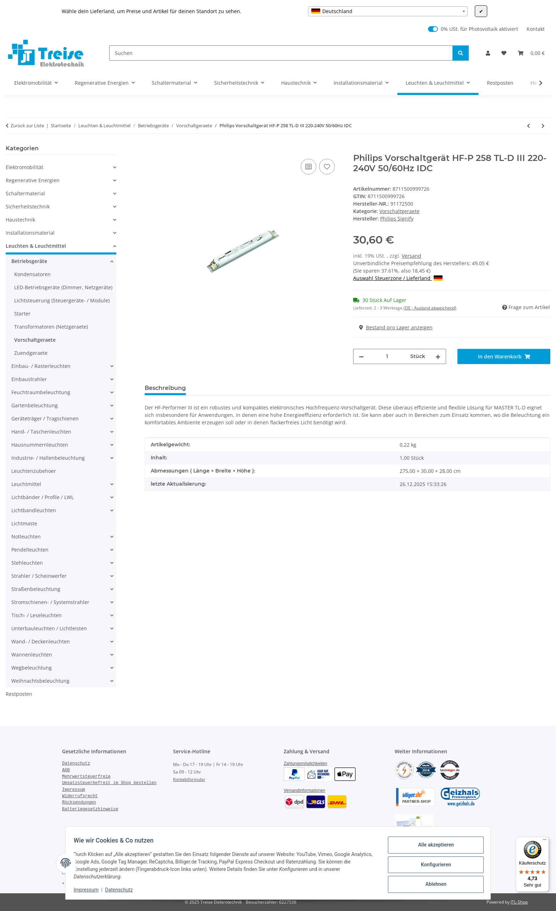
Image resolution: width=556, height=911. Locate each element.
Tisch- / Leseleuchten (36, 615)
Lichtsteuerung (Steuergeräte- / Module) (62, 300)
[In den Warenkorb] (150, 149)
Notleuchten (26, 536)
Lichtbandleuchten (33, 510)
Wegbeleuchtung (31, 667)
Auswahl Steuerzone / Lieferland (398, 278)
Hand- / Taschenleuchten (41, 431)
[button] (488, 53)
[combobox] (388, 11)
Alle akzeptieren (432, 846)
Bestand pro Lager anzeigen (396, 327)
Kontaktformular (189, 779)
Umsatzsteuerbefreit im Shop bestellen (109, 783)
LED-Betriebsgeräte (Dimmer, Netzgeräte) (63, 287)
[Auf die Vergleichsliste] (308, 166)
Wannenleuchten (31, 654)
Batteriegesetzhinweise (90, 809)
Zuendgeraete (31, 353)
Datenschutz (122, 890)
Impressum (89, 890)
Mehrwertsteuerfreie (86, 776)
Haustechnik (20, 219)
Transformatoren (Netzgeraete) (51, 326)
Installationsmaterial (30, 232)
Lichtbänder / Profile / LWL (42, 497)
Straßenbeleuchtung (35, 589)
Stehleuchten (27, 562)
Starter (22, 313)
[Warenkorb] (531, 53)
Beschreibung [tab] (165, 388)
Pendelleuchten (30, 549)
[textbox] (387, 11)
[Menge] (387, 356)
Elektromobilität (24, 167)
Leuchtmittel (26, 484)
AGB (66, 770)
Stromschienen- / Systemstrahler (50, 602)
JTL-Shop (519, 902)
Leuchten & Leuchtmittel (36, 245)
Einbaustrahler (29, 379)
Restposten (19, 694)
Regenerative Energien (33, 180)
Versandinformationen (304, 790)
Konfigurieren (432, 864)
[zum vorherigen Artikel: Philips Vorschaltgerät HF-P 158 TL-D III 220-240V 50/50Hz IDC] (528, 125)
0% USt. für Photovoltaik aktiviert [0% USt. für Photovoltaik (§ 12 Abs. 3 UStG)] (479, 29)
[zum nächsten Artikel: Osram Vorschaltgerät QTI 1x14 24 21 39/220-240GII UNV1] (543, 125)
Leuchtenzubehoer (33, 471)
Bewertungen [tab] (217, 388)
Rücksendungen (79, 802)
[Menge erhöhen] (438, 356)
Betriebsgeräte (29, 261)
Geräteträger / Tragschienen (45, 418)
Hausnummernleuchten (39, 444)
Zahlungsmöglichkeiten (305, 763)
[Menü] (544, 841)
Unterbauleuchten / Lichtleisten (49, 628)
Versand (411, 255)
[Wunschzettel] (504, 53)
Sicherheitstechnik (28, 206)
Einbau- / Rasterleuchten (41, 366)
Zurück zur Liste (27, 125)
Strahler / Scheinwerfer (39, 575)
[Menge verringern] (361, 356)
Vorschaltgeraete (399, 211)
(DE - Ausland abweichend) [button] (430, 308)
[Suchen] (281, 53)
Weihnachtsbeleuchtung (40, 680)
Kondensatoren (32, 274)
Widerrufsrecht (80, 796)
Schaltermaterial (25, 193)
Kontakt (536, 29)
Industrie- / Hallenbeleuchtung (48, 457)
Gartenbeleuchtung (34, 405)
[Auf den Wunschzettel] (327, 166)
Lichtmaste (24, 523)
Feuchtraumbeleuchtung (40, 392)
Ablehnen (432, 883)
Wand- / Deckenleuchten (40, 641)
